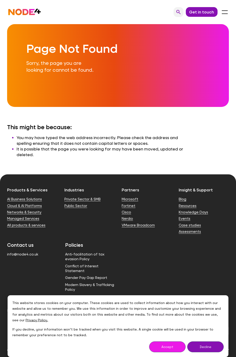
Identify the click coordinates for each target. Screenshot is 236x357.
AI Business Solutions (24, 199)
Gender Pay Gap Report (86, 277)
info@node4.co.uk (22, 254)
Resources (187, 205)
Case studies (190, 225)
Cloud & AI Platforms (24, 205)
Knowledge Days (193, 212)
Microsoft (130, 199)
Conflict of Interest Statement (81, 268)
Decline (205, 347)
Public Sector (75, 205)
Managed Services (23, 218)
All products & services (26, 225)
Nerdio (127, 218)
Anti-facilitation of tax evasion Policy (84, 256)
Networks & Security (24, 212)
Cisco (126, 212)
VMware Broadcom (138, 225)
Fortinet (128, 205)
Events (184, 218)
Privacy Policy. (37, 320)
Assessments (190, 231)
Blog (182, 199)
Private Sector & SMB (82, 199)
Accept (167, 347)
